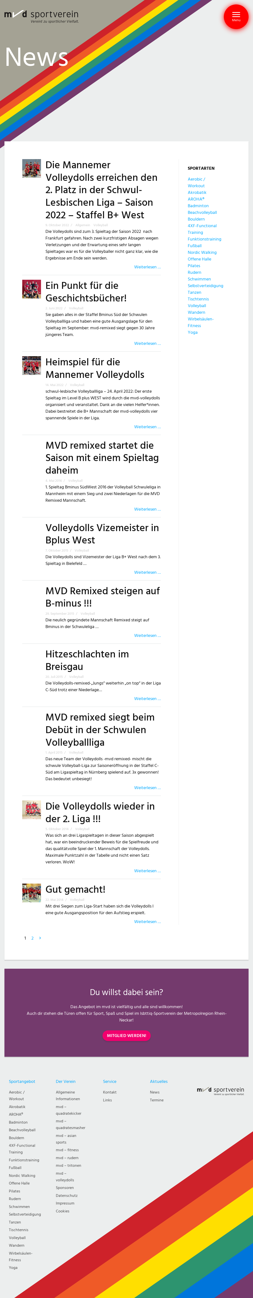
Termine (157, 1100)
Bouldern (196, 219)
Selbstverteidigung (205, 286)
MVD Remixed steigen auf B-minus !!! (102, 597)
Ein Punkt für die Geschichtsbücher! (86, 292)
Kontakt (110, 1092)
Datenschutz (67, 1195)
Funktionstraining (204, 239)
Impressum (65, 1203)
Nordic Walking (202, 252)
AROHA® (196, 199)
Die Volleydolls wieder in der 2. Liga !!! (100, 813)
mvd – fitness (67, 1150)
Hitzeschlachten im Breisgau (87, 661)
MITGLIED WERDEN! (126, 1036)
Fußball (195, 246)
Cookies (62, 1211)
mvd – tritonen (68, 1165)
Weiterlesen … (147, 267)
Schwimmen (199, 279)
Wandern (196, 312)
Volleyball (197, 306)
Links (107, 1100)
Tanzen (194, 292)
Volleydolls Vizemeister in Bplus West (102, 534)
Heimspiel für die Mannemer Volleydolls (94, 368)
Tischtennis (198, 299)
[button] (236, 16)
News (155, 1092)
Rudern (194, 272)
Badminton (198, 206)
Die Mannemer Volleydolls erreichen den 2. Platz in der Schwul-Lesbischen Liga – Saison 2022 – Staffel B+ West (101, 190)
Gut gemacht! (75, 890)
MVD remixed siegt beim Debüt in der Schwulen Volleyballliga (100, 730)
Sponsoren (65, 1187)
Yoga (193, 332)
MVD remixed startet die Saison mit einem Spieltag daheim (102, 458)
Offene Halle (199, 259)
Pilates (194, 266)
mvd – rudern (67, 1158)
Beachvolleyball (202, 212)
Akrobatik (197, 192)
